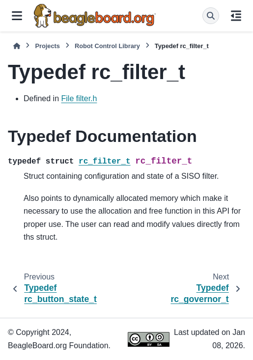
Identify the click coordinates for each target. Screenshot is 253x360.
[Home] (16, 46)
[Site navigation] (17, 15)
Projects (47, 46)
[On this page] (236, 15)
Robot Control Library (107, 46)
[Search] (210, 15)
